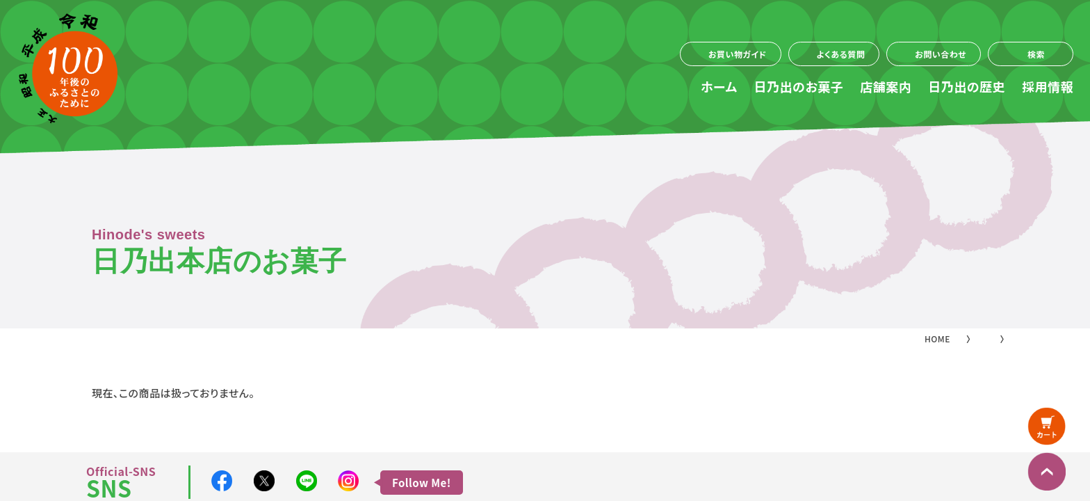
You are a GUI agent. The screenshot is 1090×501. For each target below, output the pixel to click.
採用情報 (1047, 86)
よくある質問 (841, 54)
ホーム (719, 86)
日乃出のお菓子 (799, 86)
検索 (1036, 54)
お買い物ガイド (737, 54)
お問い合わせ (940, 54)
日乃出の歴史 (966, 86)
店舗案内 (885, 86)
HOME (937, 338)
